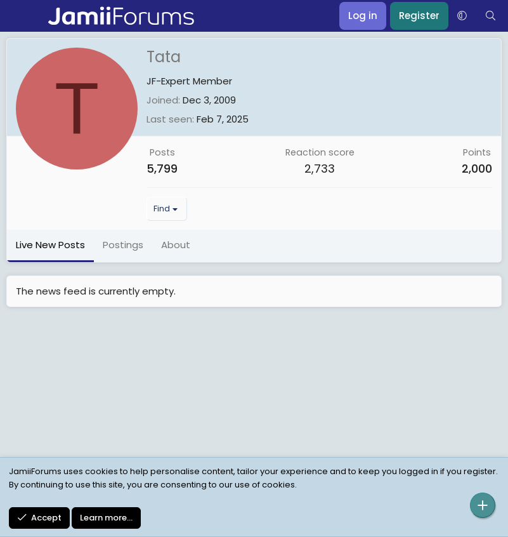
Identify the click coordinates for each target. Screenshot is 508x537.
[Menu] (17, 16)
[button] (462, 16)
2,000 (477, 168)
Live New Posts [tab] (50, 244)
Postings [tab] (123, 244)
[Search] (490, 16)
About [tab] (175, 244)
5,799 (162, 168)
